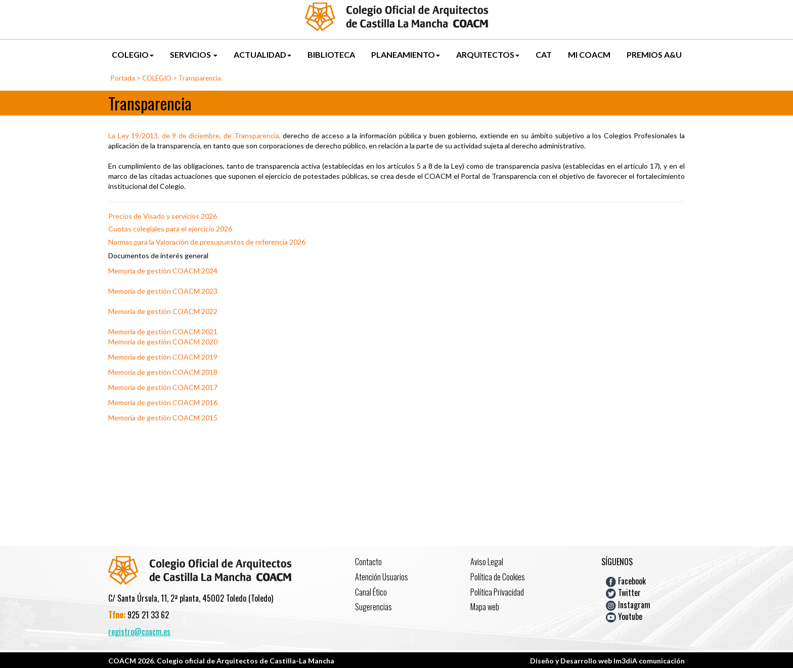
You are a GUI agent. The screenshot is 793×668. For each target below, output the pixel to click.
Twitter (623, 592)
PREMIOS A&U (654, 54)
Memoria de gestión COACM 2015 (162, 417)
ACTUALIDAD (262, 54)
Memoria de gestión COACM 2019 (162, 356)
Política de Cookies (497, 577)
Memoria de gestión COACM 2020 (162, 341)
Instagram (628, 604)
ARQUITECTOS (487, 54)
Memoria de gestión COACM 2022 (162, 311)
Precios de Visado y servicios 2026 (162, 216)
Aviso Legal (486, 562)
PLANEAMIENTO (405, 54)
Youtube (624, 616)
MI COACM (589, 54)
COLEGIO (133, 54)
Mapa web (484, 607)
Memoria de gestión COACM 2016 (162, 402)
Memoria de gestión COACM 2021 (162, 331)
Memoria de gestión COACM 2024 (162, 270)
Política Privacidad (497, 592)
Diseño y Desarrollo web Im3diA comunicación (607, 660)
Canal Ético (371, 592)
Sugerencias (373, 607)
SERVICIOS (193, 54)
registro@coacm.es (139, 631)
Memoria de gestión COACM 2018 (162, 372)
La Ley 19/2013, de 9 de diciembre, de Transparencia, (194, 135)
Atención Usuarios (381, 577)
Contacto (368, 562)
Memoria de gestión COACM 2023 (162, 291)
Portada (123, 78)
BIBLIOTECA (331, 54)
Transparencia (200, 78)
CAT (544, 54)
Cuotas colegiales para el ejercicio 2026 (170, 228)
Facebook (626, 581)
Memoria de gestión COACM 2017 (162, 387)
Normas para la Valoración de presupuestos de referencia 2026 (206, 242)
